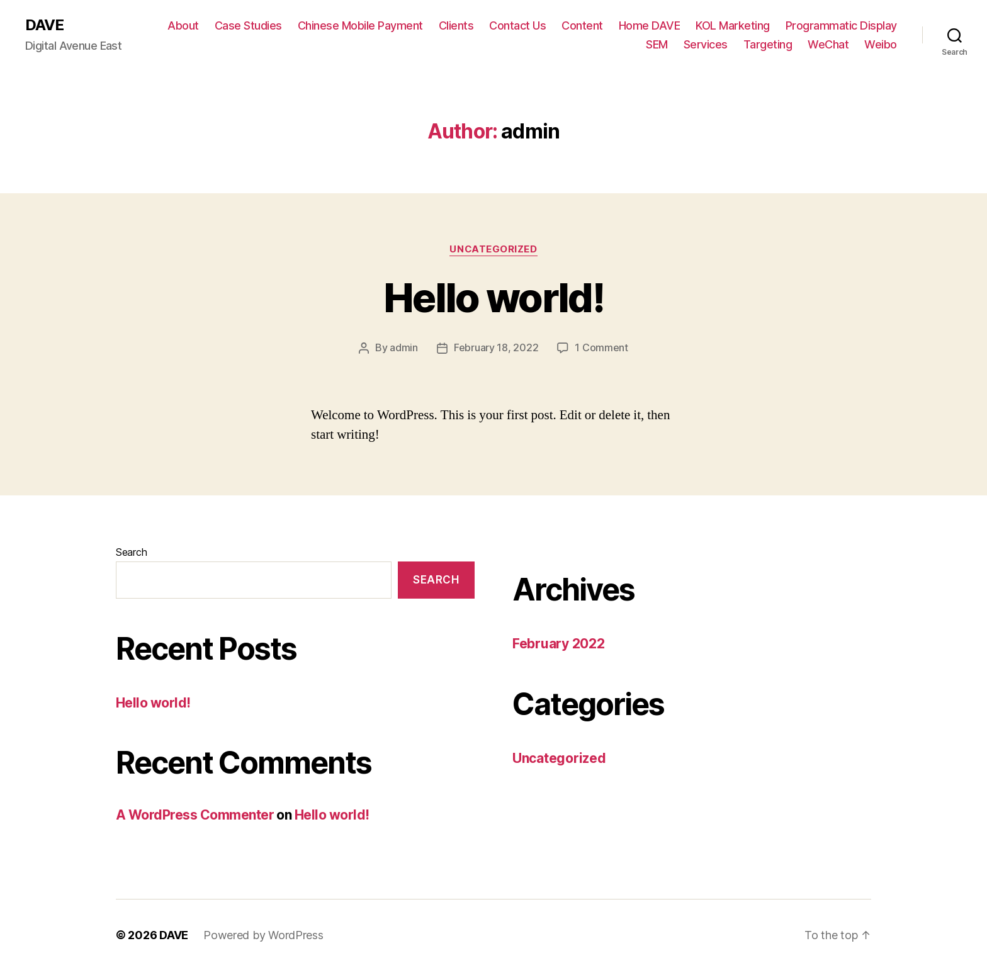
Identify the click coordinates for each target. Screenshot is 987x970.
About (183, 25)
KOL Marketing (733, 25)
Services (706, 44)
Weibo (880, 44)
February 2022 (558, 643)
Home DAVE (649, 25)
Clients (456, 25)
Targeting (767, 44)
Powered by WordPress (263, 934)
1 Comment (601, 347)
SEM (657, 44)
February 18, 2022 (496, 347)
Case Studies (248, 25)
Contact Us (517, 25)
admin (404, 347)
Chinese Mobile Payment (360, 25)
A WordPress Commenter (195, 814)
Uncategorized (493, 249)
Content (582, 25)
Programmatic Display (841, 25)
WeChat (828, 44)
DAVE (44, 25)
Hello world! (493, 297)
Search (131, 551)
